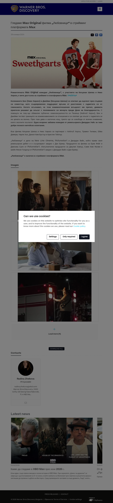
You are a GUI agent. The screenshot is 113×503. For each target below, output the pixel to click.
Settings (53, 237)
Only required (69, 237)
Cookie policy (79, 226)
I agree (84, 237)
